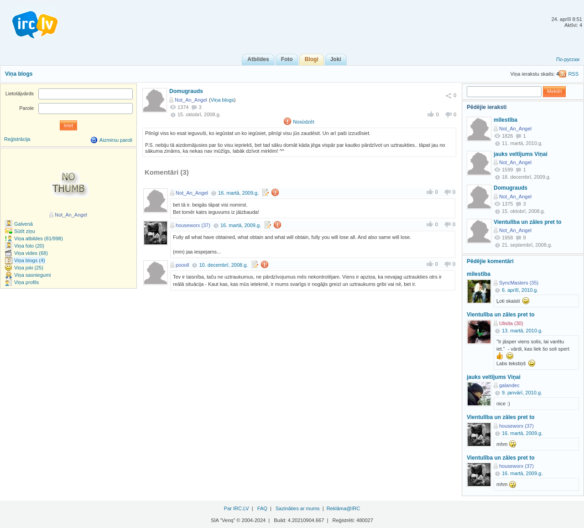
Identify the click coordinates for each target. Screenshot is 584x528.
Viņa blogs (18, 74)
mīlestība (505, 120)
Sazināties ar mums (298, 508)
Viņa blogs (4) (29, 260)
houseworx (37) (193, 225)
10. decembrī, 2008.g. (223, 265)
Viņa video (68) (31, 253)
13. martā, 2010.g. (522, 330)
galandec (509, 385)
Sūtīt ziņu (24, 231)
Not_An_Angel (191, 100)
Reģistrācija (17, 139)
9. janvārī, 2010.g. (522, 392)
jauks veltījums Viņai (521, 154)
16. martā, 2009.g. (238, 193)
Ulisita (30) (511, 323)
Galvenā (23, 224)
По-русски (567, 59)
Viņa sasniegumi (32, 275)
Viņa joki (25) (28, 267)
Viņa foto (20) (29, 245)
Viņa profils (26, 282)
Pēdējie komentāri (490, 261)
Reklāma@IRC (343, 508)
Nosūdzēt (303, 121)
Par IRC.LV (236, 508)
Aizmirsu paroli (115, 140)
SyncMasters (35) (518, 282)
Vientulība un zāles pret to (527, 222)
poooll (182, 265)
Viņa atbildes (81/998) (38, 238)
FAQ (262, 508)
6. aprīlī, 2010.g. (520, 290)
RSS (573, 74)
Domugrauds (186, 91)
